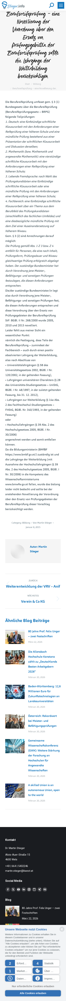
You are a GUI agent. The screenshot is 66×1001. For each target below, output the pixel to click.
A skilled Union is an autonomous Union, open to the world (44, 790)
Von (42, 522)
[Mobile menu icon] (61, 5)
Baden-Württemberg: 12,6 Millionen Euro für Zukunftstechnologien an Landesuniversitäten (44, 693)
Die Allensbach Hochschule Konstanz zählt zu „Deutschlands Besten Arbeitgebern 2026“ (42, 661)
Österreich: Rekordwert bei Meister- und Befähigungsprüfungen (42, 721)
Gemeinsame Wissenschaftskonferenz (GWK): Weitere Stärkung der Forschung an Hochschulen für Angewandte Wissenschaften (44, 755)
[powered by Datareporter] (62, 931)
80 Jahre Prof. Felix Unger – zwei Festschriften (44, 633)
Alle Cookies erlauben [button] (33, 993)
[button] (18, 963)
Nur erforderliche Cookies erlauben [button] (33, 986)
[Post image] (15, 637)
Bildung (26, 522)
